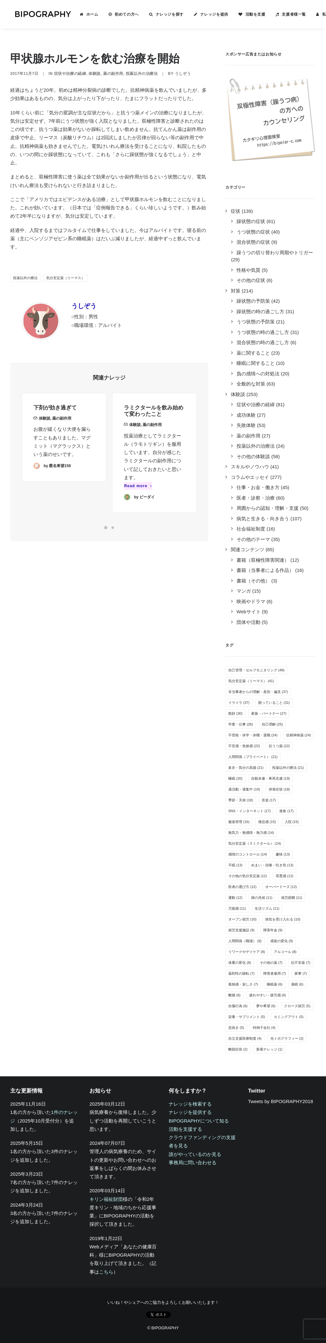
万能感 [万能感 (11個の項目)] (237, 908)
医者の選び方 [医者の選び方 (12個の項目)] (242, 887)
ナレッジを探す (162, 14)
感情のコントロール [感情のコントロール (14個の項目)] (247, 854)
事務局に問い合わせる (192, 1162)
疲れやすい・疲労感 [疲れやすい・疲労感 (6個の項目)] (267, 995)
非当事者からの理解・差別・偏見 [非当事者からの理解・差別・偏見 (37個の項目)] (258, 692)
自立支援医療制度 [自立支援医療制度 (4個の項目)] (245, 1038)
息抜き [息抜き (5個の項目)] (236, 1027)
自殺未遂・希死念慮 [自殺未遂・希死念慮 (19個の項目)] (270, 778)
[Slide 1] (105, 527)
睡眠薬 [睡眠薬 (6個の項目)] (275, 984)
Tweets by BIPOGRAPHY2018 (280, 1101)
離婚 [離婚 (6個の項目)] (234, 995)
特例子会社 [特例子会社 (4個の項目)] (264, 1027)
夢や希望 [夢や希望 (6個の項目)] (266, 1006)
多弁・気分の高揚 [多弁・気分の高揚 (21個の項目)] (246, 767)
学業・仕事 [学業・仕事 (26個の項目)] (240, 724)
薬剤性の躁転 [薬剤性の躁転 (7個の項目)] (241, 973)
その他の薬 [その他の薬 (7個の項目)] (271, 962)
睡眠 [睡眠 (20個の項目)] (235, 778)
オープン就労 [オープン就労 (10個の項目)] (242, 919)
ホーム (85, 14)
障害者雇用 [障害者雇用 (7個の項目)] (274, 973)
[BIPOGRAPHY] (38, 14)
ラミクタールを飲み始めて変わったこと (153, 431)
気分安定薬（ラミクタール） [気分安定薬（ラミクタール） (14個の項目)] (254, 843)
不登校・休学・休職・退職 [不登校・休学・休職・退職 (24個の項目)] (253, 735)
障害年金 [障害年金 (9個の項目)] (273, 930)
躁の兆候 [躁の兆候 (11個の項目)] (262, 897)
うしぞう (183, 73)
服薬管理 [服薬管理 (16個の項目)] (239, 822)
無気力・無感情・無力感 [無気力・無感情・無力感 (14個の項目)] (251, 832)
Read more (138, 507)
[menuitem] (81, 14)
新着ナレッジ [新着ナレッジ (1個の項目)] (269, 1049)
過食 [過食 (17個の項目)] (286, 811)
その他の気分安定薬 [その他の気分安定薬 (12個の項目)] (247, 876)
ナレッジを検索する (190, 1104)
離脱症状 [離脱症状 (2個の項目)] (238, 1049)
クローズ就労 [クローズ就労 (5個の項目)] (297, 1006)
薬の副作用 (113, 73)
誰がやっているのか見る (195, 1154)
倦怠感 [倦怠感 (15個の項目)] (267, 822)
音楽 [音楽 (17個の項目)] (269, 800)
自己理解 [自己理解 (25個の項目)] (272, 724)
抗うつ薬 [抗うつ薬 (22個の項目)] (279, 746)
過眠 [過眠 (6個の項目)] (297, 984)
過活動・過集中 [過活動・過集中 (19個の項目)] (244, 789)
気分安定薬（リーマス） (65, 278)
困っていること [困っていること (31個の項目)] (274, 702)
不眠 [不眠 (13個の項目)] (235, 865)
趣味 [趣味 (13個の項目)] (283, 854)
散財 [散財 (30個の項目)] (235, 713)
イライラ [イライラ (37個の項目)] (239, 702)
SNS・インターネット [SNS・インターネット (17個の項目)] (249, 811)
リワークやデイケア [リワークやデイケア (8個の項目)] (246, 952)
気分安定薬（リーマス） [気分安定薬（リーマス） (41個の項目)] (251, 681)
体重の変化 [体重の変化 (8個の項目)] (239, 962)
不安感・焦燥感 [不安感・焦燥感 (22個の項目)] (244, 746)
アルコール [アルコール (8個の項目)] (285, 952)
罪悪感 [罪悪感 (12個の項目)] (285, 876)
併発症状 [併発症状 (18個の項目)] (279, 789)
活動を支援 (248, 14)
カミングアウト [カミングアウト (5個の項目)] (289, 1017)
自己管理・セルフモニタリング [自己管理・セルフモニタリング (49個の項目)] (256, 670)
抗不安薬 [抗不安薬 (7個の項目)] (300, 962)
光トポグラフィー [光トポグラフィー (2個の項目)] (287, 1038)
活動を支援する (185, 1129)
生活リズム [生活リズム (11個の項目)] (267, 908)
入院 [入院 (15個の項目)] (292, 822)
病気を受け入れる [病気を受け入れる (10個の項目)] (283, 919)
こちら (106, 1271)
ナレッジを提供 (207, 14)
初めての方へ (119, 14)
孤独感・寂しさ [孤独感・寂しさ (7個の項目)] (243, 984)
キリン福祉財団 (106, 1199)
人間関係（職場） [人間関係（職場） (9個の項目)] (245, 941)
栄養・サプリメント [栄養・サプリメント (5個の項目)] (246, 1017)
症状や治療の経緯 (70, 73)
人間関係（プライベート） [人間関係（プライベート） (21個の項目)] (253, 757)
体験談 (95, 73)
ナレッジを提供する (190, 1112)
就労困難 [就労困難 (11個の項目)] (291, 897)
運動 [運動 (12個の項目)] (235, 897)
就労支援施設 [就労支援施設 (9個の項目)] (241, 930)
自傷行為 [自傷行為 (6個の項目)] (238, 1006)
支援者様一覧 (286, 14)
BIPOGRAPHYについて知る (199, 1120)
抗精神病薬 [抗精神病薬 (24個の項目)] (298, 735)
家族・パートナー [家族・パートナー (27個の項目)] (269, 713)
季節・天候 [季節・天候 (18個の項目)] (240, 800)
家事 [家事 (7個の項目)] (300, 973)
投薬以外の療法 (25, 278)
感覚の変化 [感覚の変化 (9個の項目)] (281, 941)
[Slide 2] (112, 527)
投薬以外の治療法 (142, 73)
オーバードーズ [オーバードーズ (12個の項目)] (281, 887)
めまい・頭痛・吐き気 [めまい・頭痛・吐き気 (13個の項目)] (272, 865)
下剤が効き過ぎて (55, 416)
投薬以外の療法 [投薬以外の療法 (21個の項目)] (288, 767)
